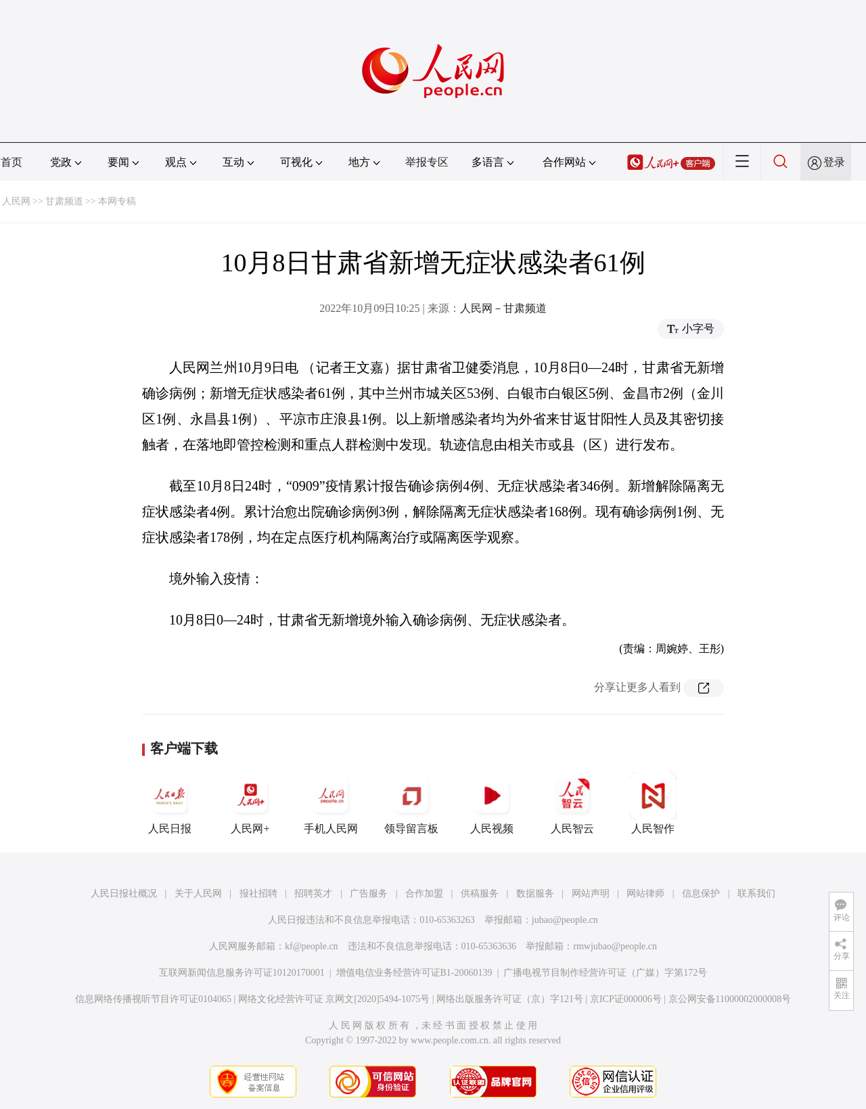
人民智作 (653, 803)
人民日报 (169, 803)
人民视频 (492, 803)
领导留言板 (411, 803)
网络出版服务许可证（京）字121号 (509, 999)
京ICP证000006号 (626, 999)
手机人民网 (331, 803)
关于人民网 (198, 893)
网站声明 (591, 893)
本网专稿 (117, 201)
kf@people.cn (311, 946)
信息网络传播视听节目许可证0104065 (153, 999)
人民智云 (572, 803)
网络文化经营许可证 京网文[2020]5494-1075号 (334, 999)
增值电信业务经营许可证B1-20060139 (414, 973)
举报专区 (427, 162)
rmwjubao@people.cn (615, 946)
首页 (11, 162)
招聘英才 (313, 893)
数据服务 (535, 893)
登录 (834, 162)
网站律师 (645, 893)
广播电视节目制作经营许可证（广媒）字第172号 (605, 973)
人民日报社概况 (124, 893)
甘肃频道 (64, 201)
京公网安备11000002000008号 (729, 999)
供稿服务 (480, 893)
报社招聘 (258, 893)
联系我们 (756, 893)
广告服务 (369, 893)
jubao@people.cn (565, 920)
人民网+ (250, 803)
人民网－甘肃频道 (503, 308)
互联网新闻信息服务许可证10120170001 (242, 973)
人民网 (16, 201)
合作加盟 (424, 893)
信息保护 (701, 893)
